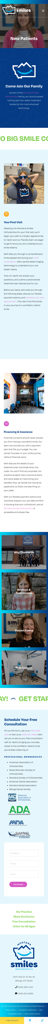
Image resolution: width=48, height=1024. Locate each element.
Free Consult (12, 1020)
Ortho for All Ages (24, 926)
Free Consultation (24, 921)
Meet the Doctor (24, 916)
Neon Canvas (35, 1014)
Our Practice (24, 911)
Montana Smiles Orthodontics (18, 508)
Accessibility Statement (27, 1010)
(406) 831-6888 (29, 734)
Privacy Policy (11, 1010)
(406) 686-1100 (24, 987)
